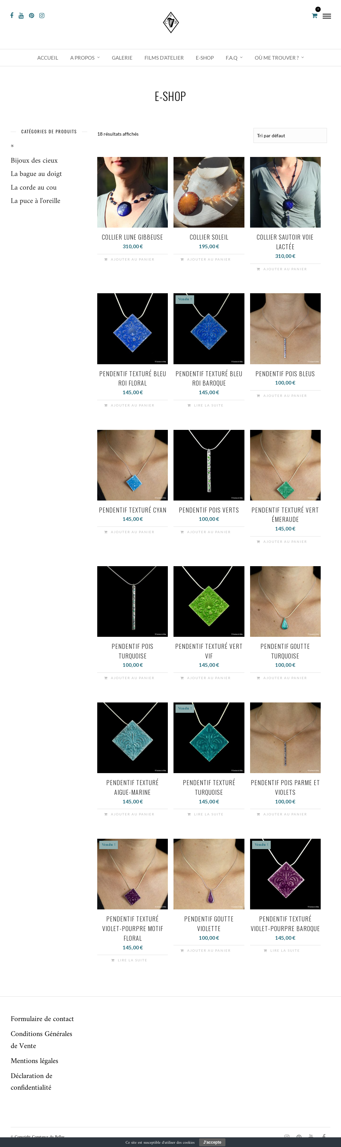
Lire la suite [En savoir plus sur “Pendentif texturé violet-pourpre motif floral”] (133, 960)
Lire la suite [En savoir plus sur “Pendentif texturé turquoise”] (209, 814)
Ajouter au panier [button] (133, 259)
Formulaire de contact (42, 1018)
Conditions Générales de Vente (41, 1039)
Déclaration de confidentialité (31, 1081)
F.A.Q (231, 58)
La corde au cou (34, 187)
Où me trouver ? (277, 58)
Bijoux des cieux (34, 160)
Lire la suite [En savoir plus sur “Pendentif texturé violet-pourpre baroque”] (285, 950)
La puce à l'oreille (35, 201)
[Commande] (290, 135)
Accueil (47, 58)
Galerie (122, 58)
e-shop (205, 58)
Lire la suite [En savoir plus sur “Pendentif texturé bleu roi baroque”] (209, 405)
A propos (82, 58)
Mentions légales (34, 1060)
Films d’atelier (164, 58)
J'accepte (212, 1142)
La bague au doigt (36, 174)
